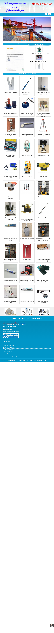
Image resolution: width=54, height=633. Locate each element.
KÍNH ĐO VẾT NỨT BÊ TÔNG (38, 69)
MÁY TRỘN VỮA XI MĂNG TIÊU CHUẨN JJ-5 (39, 53)
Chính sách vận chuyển (9, 347)
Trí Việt (7, 360)
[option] (15, 59)
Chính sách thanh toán (9, 345)
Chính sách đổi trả (8, 351)
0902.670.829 (47, 4)
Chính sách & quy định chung (10, 356)
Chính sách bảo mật (8, 353)
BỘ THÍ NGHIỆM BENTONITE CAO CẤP (39, 61)
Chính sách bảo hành (8, 349)
